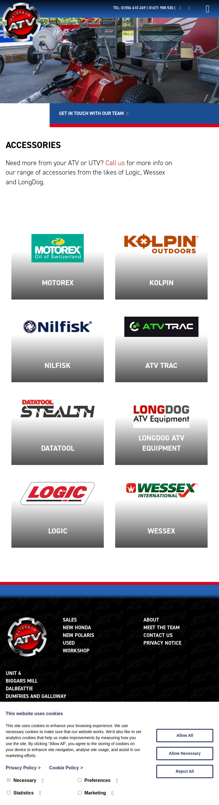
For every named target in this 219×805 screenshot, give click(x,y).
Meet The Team (161, 632)
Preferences (94, 780)
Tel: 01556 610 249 (129, 8)
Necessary (21, 780)
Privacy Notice (162, 647)
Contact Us (158, 639)
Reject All (185, 771)
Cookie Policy (66, 767)
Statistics (20, 792)
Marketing (92, 792)
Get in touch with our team (147, 115)
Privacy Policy (23, 767)
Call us (115, 167)
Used (69, 647)
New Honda (77, 632)
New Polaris (78, 639)
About (151, 624)
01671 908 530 (161, 8)
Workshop (76, 655)
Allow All (185, 735)
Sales (70, 624)
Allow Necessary (184, 753)
